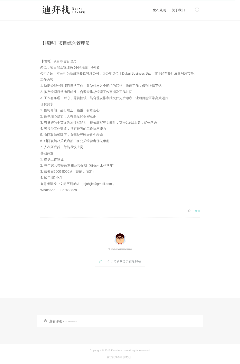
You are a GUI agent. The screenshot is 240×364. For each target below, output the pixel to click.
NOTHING (71, 321)
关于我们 (178, 10)
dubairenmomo (120, 249)
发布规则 (159, 10)
